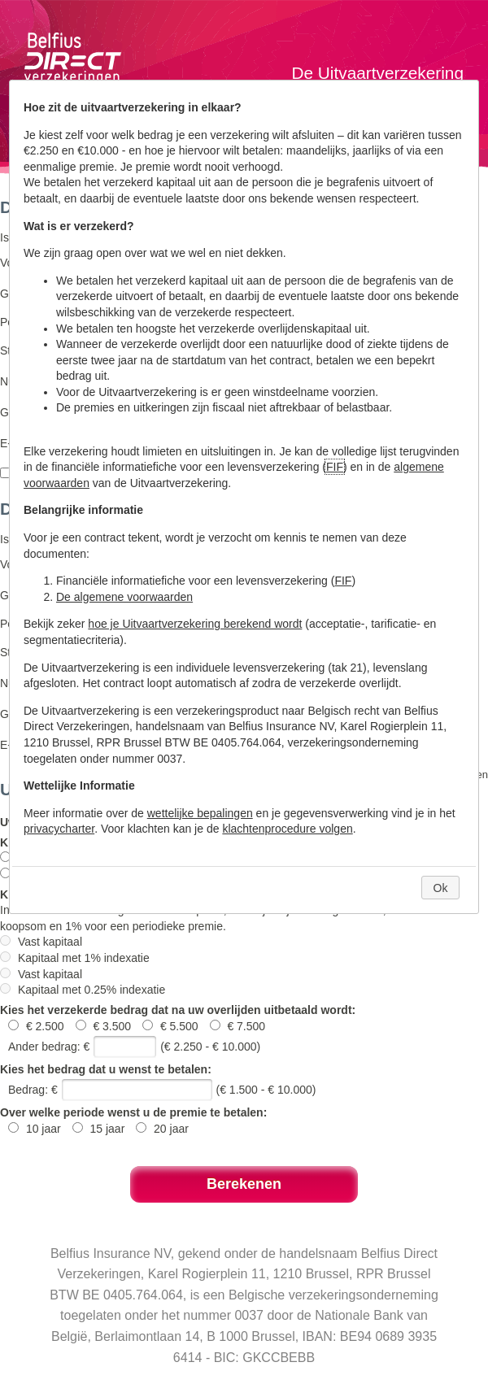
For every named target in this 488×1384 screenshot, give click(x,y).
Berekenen (244, 1184)
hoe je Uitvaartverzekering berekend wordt (195, 623)
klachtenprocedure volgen (287, 828)
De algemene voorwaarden (124, 596)
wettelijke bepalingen (200, 813)
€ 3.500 (105, 1026)
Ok (441, 887)
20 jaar (162, 1128)
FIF (334, 466)
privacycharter (59, 828)
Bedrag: (28, 1089)
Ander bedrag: (44, 1046)
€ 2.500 (38, 1026)
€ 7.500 (238, 1026)
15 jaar (100, 1128)
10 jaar (36, 1128)
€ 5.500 (172, 1026)
